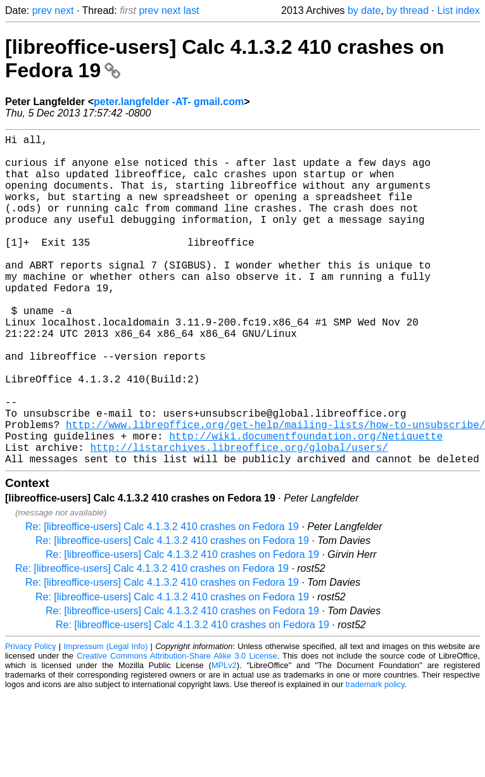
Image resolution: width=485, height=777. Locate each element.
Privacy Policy (30, 719)
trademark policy (375, 757)
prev (42, 10)
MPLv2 (224, 738)
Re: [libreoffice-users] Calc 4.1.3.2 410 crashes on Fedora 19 (162, 600)
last (191, 10)
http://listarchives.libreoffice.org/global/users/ (238, 518)
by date (364, 10)
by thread (407, 10)
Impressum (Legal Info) (105, 719)
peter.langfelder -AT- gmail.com (169, 101)
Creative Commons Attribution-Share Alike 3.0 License (177, 729)
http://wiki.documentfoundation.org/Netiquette (306, 504)
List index (458, 10)
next (63, 10)
